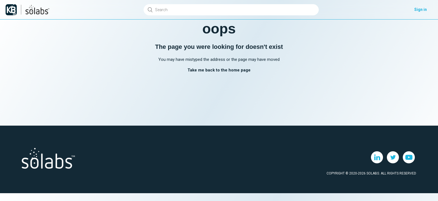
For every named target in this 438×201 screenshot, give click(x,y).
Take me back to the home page (219, 70)
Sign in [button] (420, 9)
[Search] (231, 9)
